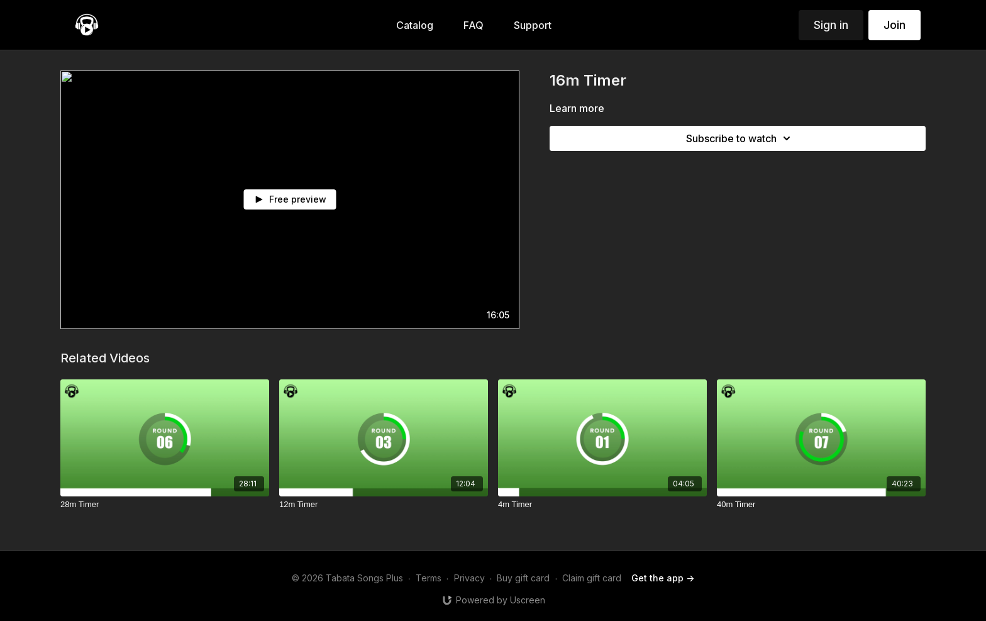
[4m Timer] (602, 504)
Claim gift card (591, 578)
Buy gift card (523, 578)
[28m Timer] (164, 504)
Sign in (831, 24)
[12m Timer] (383, 504)
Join (895, 24)
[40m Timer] (821, 504)
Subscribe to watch (740, 138)
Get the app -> (662, 578)
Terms (428, 578)
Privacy (469, 578)
